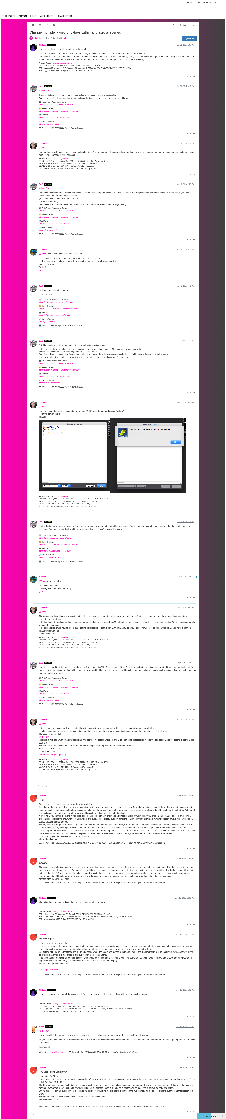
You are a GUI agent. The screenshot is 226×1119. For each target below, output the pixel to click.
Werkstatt (46, 16)
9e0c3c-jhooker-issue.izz (50, 969)
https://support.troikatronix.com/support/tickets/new (58, 111)
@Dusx (42, 147)
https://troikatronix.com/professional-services (56, 104)
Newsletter (64, 16)
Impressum (209, 2)
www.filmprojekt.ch (58, 1052)
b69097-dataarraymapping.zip (52, 754)
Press (190, 2)
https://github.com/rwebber (49, 124)
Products (9, 16)
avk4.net (42, 271)
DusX (41, 86)
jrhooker (42, 796)
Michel (41, 1027)
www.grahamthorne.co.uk (63, 63)
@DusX (42, 254)
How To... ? (39, 38)
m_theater (43, 249)
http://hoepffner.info (61, 159)
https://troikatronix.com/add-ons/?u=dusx (54, 117)
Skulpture (43, 45)
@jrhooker (44, 737)
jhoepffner (45, 90)
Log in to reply (189, 39)
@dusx (42, 406)
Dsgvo (198, 2)
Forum (23, 16)
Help (33, 16)
